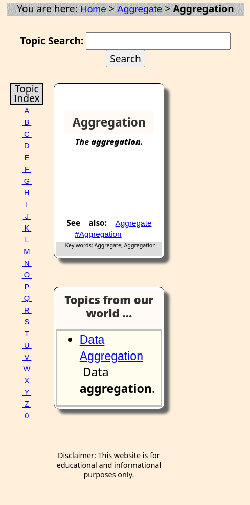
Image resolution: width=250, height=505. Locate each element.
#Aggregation (98, 234)
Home (93, 9)
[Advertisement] (122, 187)
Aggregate (140, 9)
